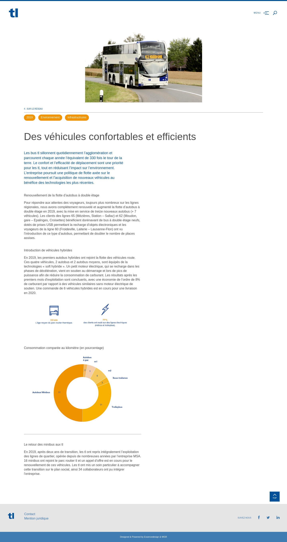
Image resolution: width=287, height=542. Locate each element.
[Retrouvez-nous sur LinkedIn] (278, 517)
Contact (29, 514)
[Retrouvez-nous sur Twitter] (268, 517)
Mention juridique (36, 518)
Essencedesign (151, 537)
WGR (164, 537)
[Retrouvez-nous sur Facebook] (259, 518)
